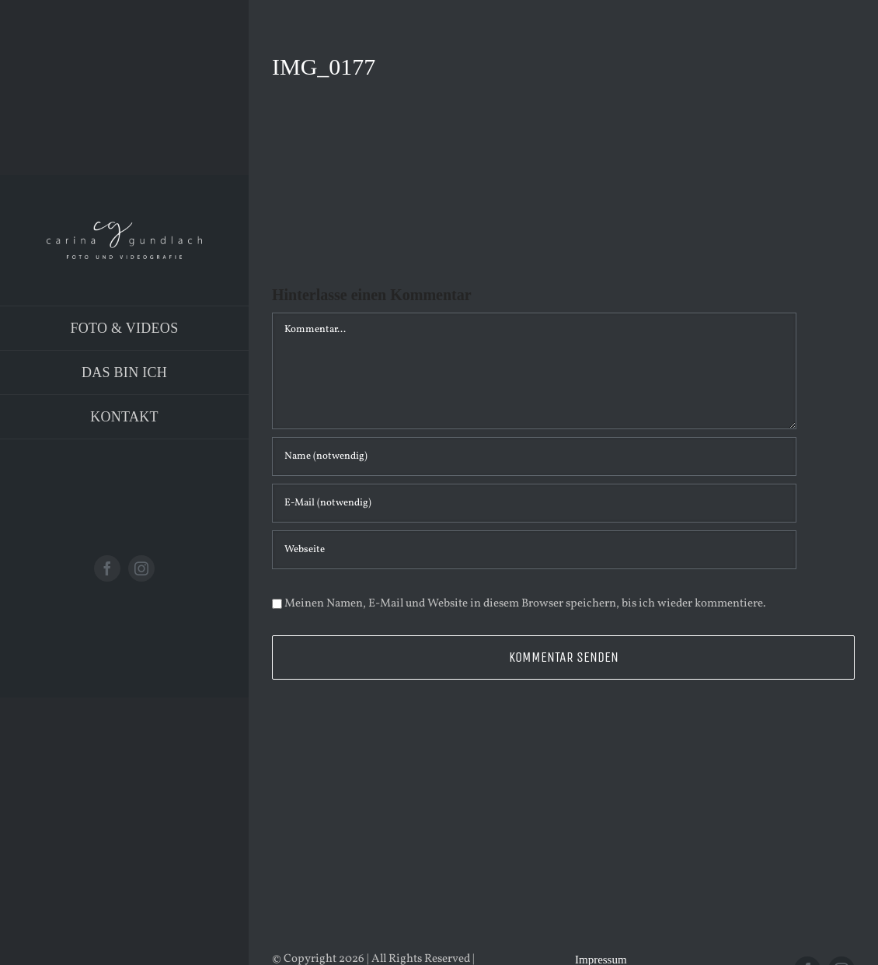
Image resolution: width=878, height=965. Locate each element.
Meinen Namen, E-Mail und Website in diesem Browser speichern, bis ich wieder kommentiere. (525, 604)
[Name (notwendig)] (534, 456)
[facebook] (107, 568)
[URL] (534, 549)
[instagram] (141, 568)
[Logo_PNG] (124, 227)
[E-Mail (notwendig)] (534, 503)
